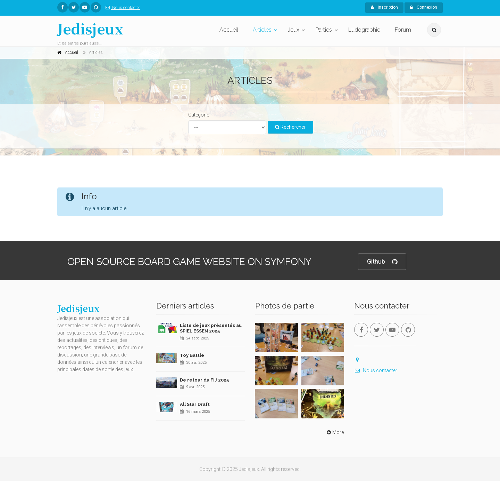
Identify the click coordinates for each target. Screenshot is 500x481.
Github (382, 262)
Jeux (293, 29)
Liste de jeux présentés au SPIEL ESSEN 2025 (211, 328)
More (334, 432)
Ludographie (364, 29)
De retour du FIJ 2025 (204, 380)
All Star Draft (195, 404)
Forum (403, 29)
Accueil (228, 29)
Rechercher (290, 127)
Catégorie (198, 115)
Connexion (423, 7)
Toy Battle (192, 355)
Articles (262, 29)
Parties (324, 29)
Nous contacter (121, 7)
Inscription (384, 7)
